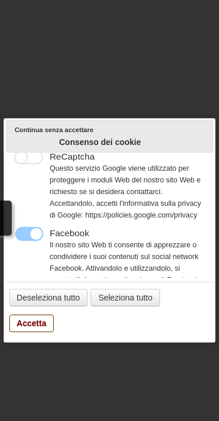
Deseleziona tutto (48, 297)
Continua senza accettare (54, 129)
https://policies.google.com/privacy (141, 215)
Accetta (32, 323)
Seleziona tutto (125, 297)
